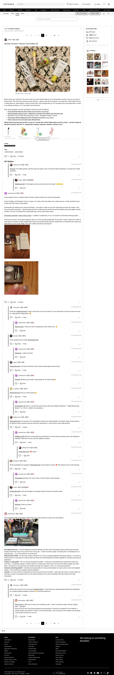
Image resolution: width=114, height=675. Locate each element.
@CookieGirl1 (19, 406)
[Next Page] (58, 35)
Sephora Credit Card (33, 642)
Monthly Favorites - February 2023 (23, 93)
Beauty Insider (31, 639)
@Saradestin (19, 478)
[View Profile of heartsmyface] (13, 514)
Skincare (28, 10)
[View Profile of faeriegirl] (17, 336)
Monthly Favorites (9, 152)
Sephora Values (8, 646)
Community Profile (32, 644)
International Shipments (61, 650)
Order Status (31, 646)
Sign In (99, 4)
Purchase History (32, 648)
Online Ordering (59, 659)
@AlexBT (18, 379)
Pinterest (101, 673)
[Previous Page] (27, 35)
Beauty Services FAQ (60, 653)
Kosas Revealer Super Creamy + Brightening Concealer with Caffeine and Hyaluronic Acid (35, 113)
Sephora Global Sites (9, 657)
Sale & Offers (107, 10)
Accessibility (58, 664)
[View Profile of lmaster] (22, 180)
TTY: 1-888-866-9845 (60, 673)
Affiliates (6, 650)
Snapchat (104, 673)
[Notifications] (104, 13)
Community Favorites (10, 145)
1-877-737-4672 (59, 672)
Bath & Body (66, 10)
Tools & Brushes (55, 10)
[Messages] (108, 13)
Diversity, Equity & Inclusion (10, 659)
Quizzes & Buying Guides (34, 657)
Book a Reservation (32, 664)
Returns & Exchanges (60, 642)
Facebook (91, 673)
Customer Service (60, 639)
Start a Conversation (82, 13)
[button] (42, 69)
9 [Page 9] (46, 35)
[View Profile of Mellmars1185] (18, 165)
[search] (40, 4)
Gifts (84, 10)
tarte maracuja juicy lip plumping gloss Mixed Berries (24, 119)
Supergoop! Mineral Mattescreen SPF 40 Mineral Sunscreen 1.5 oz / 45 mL (31, 117)
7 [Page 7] (38, 35)
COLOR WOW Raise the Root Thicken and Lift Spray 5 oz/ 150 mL (28, 111)
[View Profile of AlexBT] (11, 39)
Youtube (98, 673)
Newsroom (6, 642)
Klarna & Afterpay (60, 661)
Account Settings (32, 650)
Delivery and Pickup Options (62, 644)
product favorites (19, 152)
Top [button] (4, 630)
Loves (29, 661)
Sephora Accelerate (8, 664)
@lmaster (13, 169)
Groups (17, 13)
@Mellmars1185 (20, 184)
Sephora (8, 4)
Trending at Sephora (14, 28)
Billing (57, 648)
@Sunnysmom (19, 326)
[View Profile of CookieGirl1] (18, 389)
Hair (36, 10)
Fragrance (44, 10)
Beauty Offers (31, 655)
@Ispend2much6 (21, 311)
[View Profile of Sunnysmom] (18, 307)
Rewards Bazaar (32, 659)
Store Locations (59, 657)
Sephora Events (8, 653)
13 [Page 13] (54, 35)
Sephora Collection (94, 10)
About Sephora (7, 639)
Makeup (20, 10)
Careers (6, 644)
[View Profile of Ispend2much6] (13, 193)
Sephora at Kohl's (60, 655)
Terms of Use (15, 673)
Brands (12, 10)
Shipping (58, 646)
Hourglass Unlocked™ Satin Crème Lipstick (18, 215)
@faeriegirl (18, 353)
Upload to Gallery (95, 13)
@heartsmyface (38, 589)
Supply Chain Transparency (10, 648)
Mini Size (76, 10)
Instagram (88, 673)
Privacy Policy (7, 673)
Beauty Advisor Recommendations (36, 653)
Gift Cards (6, 655)
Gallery (22, 13)
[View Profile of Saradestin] (18, 461)
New (4, 10)
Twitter (95, 673)
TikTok (108, 673)
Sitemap (27, 673)
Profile (12, 13)
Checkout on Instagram (9, 661)
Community (6, 13)
